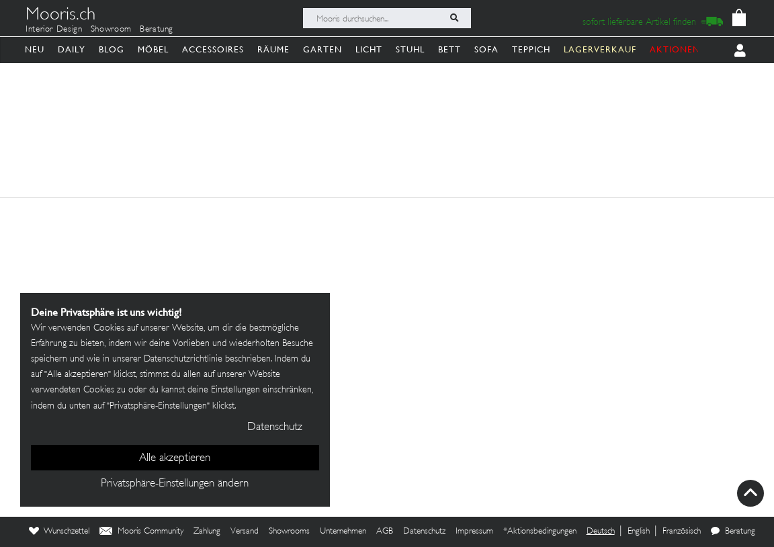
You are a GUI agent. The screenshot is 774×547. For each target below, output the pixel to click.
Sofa (486, 49)
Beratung (156, 30)
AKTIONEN (675, 49)
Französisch (681, 532)
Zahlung (207, 532)
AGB (384, 532)
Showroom (111, 30)
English (639, 532)
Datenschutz (424, 532)
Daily (71, 49)
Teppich (531, 49)
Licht (368, 49)
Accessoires (213, 49)
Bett (449, 49)
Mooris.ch (60, 16)
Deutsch (601, 532)
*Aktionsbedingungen (539, 532)
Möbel (153, 49)
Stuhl (410, 49)
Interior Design (54, 30)
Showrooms (289, 532)
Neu (34, 49)
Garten (322, 49)
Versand (244, 532)
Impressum (474, 532)
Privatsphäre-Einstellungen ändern (175, 483)
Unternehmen (343, 532)
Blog (111, 49)
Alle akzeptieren (174, 458)
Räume (273, 49)
